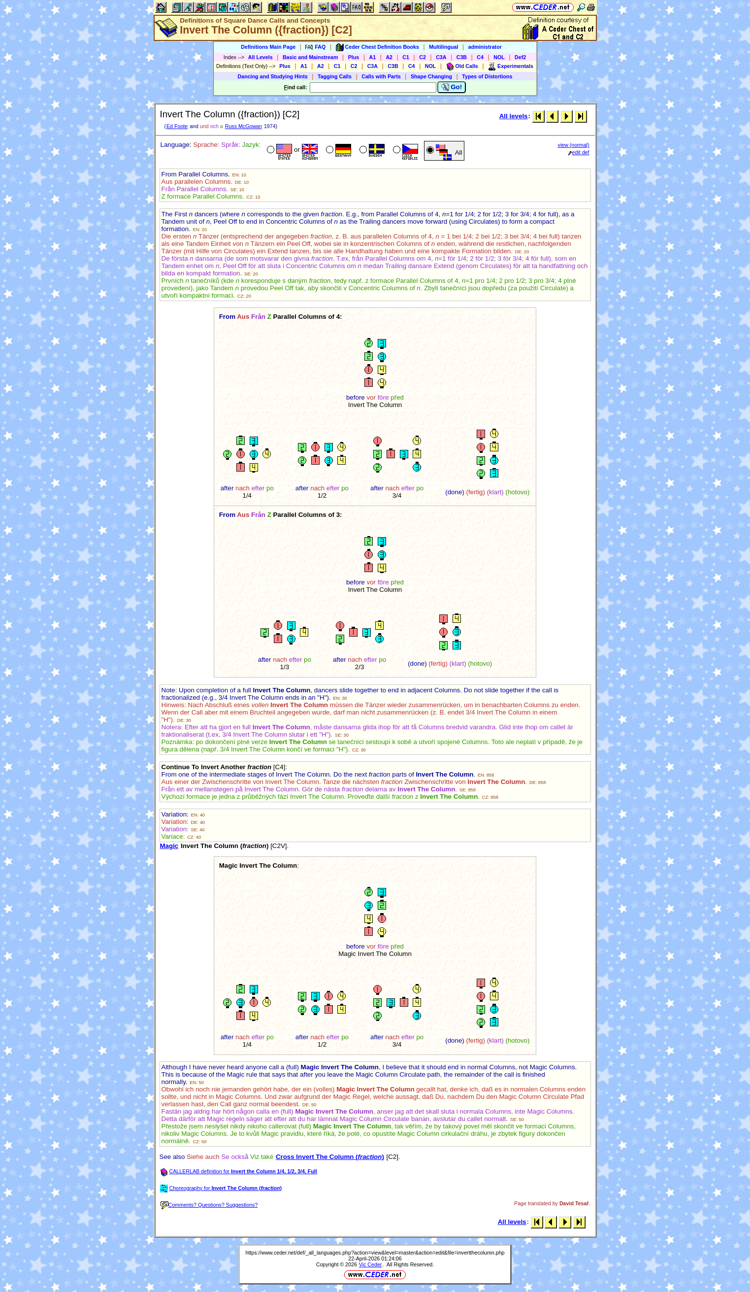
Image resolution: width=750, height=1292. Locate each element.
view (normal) (573, 145)
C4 (480, 57)
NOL (499, 57)
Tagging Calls (335, 76)
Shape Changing (431, 76)
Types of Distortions (487, 76)
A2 (389, 57)
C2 (422, 57)
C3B (462, 57)
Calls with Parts (380, 76)
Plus (353, 57)
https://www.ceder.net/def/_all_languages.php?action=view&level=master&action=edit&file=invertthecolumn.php (374, 1253)
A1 (372, 57)
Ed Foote (177, 126)
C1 (405, 57)
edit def (578, 152)
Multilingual (443, 47)
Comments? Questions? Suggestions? (209, 1205)
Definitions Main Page (268, 47)
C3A (441, 57)
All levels (513, 116)
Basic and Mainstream (310, 57)
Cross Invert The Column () (330, 1156)
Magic (169, 846)
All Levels (260, 57)
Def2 (520, 57)
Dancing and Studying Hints (273, 76)
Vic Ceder (370, 1264)
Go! (451, 87)
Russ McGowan (243, 126)
